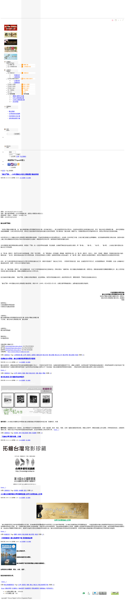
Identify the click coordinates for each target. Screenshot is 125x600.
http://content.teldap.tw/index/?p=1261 (18, 351)
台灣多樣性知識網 (14, 113)
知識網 (34, 433)
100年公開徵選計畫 (18, 99)
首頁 (3, 170)
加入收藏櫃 (22, 177)
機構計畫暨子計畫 (18, 96)
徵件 (20, 433)
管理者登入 (50, 588)
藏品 (40, 373)
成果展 (33, 355)
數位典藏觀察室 (9, 584)
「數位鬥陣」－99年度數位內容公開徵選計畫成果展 (20, 174)
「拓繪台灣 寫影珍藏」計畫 (11, 436)
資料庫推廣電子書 (14, 118)
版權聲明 (28, 588)
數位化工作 (58, 355)
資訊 (25, 490)
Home (3, 588)
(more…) (3, 370)
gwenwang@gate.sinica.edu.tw (13, 346)
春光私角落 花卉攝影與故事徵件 (12, 377)
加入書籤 (28, 177)
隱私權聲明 (35, 588)
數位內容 (45, 355)
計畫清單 (17, 80)
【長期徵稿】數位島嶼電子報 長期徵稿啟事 (16, 538)
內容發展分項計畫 (14, 116)
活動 (37, 373)
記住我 (12, 167)
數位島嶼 (11, 111)
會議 (76, 355)
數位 (31, 584)
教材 (27, 373)
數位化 (36, 584)
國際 (15, 534)
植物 (30, 433)
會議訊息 (17, 75)
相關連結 (43, 588)
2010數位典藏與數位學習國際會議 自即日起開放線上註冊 (21, 494)
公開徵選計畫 (18, 355)
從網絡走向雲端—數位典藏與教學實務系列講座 (18, 359)
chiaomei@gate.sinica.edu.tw (13, 348)
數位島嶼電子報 (43, 584)
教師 (23, 373)
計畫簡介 (15, 588)
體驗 (44, 373)
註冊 (17, 156)
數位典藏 (51, 355)
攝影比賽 (39, 355)
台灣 (24, 355)
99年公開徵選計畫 (18, 98)
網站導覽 (8, 588)
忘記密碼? (23, 156)
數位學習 (65, 355)
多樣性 (29, 355)
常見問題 (15, 101)
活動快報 (17, 77)
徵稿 (28, 584)
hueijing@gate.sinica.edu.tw (13, 350)
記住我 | (12, 156)
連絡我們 (21, 588)
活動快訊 (7, 355)
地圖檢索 (17, 82)
